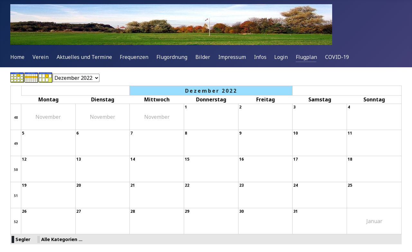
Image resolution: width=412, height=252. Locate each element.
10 (295, 133)
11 (350, 133)
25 (350, 185)
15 (187, 159)
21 (132, 185)
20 (78, 185)
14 (132, 159)
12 (24, 159)
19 (24, 185)
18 (350, 159)
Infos (260, 57)
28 (132, 211)
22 (187, 185)
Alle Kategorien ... (61, 239)
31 (295, 211)
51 (16, 195)
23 (241, 185)
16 (241, 159)
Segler (22, 239)
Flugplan (306, 57)
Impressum (232, 57)
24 (295, 185)
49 (16, 143)
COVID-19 (337, 57)
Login (281, 57)
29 (187, 211)
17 (295, 159)
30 (241, 211)
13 (78, 159)
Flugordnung (171, 57)
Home (17, 57)
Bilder (202, 57)
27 (78, 211)
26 (24, 211)
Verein (41, 57)
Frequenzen (134, 57)
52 (16, 221)
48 (16, 117)
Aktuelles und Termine (84, 57)
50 (16, 169)
